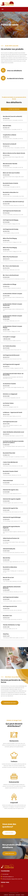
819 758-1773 (6, 127)
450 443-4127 (6, 357)
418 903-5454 (6, 608)
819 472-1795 (6, 194)
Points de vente (12, 894)
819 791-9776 (6, 268)
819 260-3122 (6, 146)
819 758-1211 (6, 137)
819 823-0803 (6, 319)
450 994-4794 (6, 231)
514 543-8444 (6, 569)
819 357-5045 (6, 185)
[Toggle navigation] (2, 9)
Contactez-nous (9, 832)
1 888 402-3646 (6, 339)
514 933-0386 (6, 473)
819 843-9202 (6, 240)
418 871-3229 (6, 636)
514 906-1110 (6, 455)
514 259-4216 (6, 519)
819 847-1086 (6, 329)
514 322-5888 (6, 540)
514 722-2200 (6, 579)
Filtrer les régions (14, 109)
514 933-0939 (6, 590)
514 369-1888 (6, 464)
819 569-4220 (6, 277)
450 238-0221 (6, 434)
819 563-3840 (6, 295)
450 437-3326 (6, 414)
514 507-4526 (6, 550)
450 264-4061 (6, 405)
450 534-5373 (6, 259)
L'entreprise (18, 894)
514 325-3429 (6, 560)
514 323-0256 (6, 482)
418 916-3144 (6, 617)
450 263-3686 (6, 396)
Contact (22, 894)
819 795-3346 (6, 118)
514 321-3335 (6, 510)
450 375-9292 (6, 348)
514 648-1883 (6, 530)
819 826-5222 (6, 286)
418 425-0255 (6, 599)
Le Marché (6, 894)
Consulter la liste (9, 853)
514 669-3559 (6, 444)
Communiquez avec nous (10, 702)
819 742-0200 (6, 222)
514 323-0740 (6, 501)
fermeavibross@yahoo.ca (7, 876)
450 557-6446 (6, 423)
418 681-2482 (6, 627)
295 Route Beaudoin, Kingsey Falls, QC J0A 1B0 (11, 879)
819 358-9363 (4, 874)
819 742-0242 (6, 213)
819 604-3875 (6, 165)
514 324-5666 (6, 491)
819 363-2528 (6, 155)
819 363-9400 (6, 175)
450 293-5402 (6, 385)
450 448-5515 (6, 366)
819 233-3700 (6, 203)
